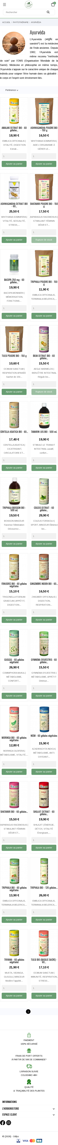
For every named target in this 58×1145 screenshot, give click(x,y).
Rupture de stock (44, 240)
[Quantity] (14, 156)
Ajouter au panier (14, 164)
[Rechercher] (29, 12)
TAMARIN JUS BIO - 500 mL (44, 432)
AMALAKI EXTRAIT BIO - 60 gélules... (14, 129)
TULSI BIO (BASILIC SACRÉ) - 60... (44, 961)
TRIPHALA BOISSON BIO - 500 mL (14, 509)
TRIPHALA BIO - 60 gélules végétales (14, 889)
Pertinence (12, 90)
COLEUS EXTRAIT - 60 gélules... (44, 509)
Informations (9, 1102)
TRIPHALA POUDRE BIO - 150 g (44, 283)
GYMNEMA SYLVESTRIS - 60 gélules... (44, 661)
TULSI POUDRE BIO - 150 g (14, 356)
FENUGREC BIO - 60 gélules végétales (14, 585)
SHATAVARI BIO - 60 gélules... (14, 811)
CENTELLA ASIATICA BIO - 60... (14, 432)
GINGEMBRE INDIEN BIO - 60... (44, 584)
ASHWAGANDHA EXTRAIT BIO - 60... (14, 205)
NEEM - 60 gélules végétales (44, 735)
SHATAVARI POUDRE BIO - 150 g (44, 205)
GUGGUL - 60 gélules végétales (14, 661)
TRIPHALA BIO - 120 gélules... (44, 887)
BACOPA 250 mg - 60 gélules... (14, 281)
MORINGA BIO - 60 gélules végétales (14, 739)
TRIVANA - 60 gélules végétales (14, 961)
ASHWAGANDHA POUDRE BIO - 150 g (44, 129)
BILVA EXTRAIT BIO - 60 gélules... (44, 357)
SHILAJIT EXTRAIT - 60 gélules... (43, 813)
